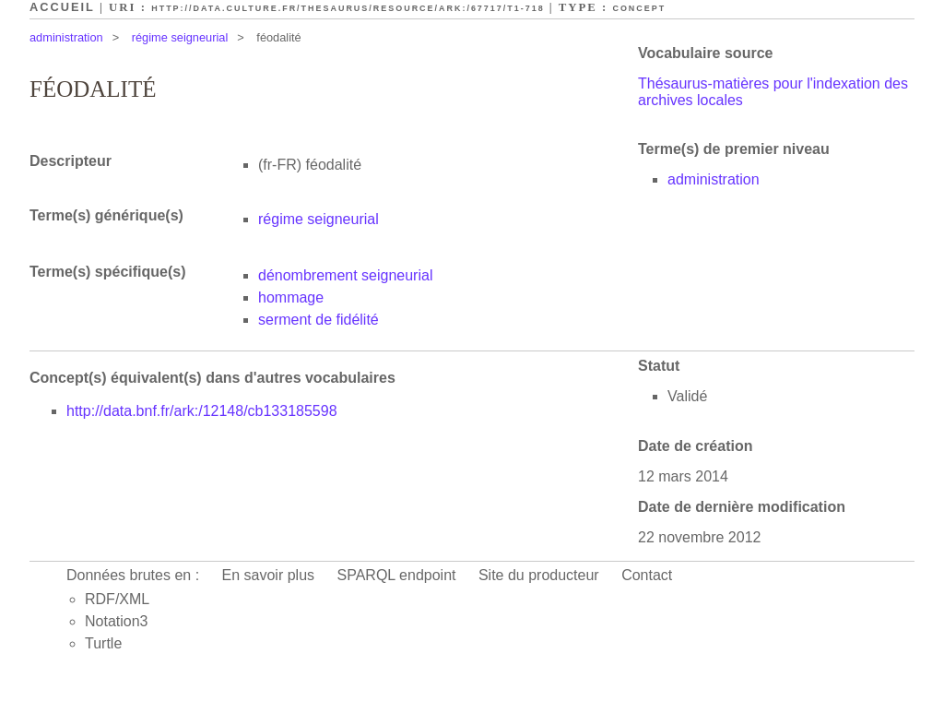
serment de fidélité (318, 319)
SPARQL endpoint (396, 575)
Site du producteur (538, 575)
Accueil (62, 7)
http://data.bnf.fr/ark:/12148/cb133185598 (201, 411)
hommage (291, 297)
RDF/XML (117, 599)
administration (66, 37)
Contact (646, 575)
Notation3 (116, 621)
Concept (639, 8)
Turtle (103, 643)
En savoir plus (268, 575)
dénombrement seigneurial (345, 275)
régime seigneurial (180, 37)
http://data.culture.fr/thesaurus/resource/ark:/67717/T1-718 (347, 8)
